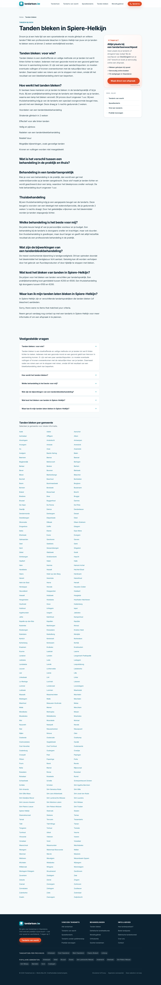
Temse (76, 815)
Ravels (76, 763)
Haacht (76, 557)
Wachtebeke (78, 845)
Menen (49, 707)
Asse (48, 449)
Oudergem (50, 750)
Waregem (22, 850)
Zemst (49, 880)
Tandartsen (55, 4)
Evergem (77, 535)
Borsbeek (50, 488)
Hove (48, 604)
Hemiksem (78, 574)
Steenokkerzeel (25, 815)
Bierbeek (77, 470)
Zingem (76, 880)
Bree (48, 496)
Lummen (50, 690)
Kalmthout (50, 617)
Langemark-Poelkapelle (82, 656)
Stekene (50, 815)
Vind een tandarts (115, 108)
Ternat (21, 819)
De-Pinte (77, 505)
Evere (49, 535)
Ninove (49, 733)
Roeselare (22, 772)
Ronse (49, 772)
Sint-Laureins (79, 798)
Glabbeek (50, 552)
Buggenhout (51, 501)
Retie (21, 768)
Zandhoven (78, 871)
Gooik (76, 552)
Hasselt (49, 569)
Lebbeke (22, 660)
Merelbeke (23, 712)
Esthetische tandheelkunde (100, 931)
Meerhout (22, 703)
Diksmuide (23, 522)
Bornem (22, 488)
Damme (76, 501)
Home (21, 17)
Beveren (50, 470)
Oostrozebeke (24, 742)
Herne (49, 582)
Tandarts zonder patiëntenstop (73, 939)
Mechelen (77, 699)
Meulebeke (23, 716)
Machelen (77, 694)
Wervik (49, 854)
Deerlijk (22, 509)
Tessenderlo (78, 819)
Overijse (77, 750)
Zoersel (22, 884)
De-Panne (50, 505)
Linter (76, 677)
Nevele (76, 725)
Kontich (22, 638)
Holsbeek (50, 595)
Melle (21, 707)
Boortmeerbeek (52, 483)
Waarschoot (23, 845)
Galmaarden (23, 539)
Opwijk (76, 742)
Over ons (121, 939)
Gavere (76, 539)
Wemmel (22, 854)
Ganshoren (50, 539)
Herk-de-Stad (24, 582)
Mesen (76, 712)
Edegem (77, 526)
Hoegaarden (51, 591)
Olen (75, 733)
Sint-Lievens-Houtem (27, 802)
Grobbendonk (52, 557)
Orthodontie (94, 939)
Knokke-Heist (79, 630)
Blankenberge (52, 475)
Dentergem (51, 513)
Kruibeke (50, 647)
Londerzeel (51, 686)
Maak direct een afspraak (123, 81)
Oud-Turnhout (52, 746)
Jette (21, 617)
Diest (76, 518)
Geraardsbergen (53, 548)
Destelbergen (24, 518)
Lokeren (77, 681)
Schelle (49, 781)
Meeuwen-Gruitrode (54, 703)
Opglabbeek (51, 742)
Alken (76, 436)
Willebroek (23, 867)
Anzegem (22, 445)
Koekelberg (51, 634)
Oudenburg (23, 750)
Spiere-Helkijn (24, 811)
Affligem (50, 436)
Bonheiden (78, 479)
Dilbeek (49, 522)
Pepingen (77, 755)
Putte (76, 759)
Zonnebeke (23, 888)
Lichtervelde (51, 669)
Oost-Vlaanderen (63, 953)
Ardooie (49, 445)
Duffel (49, 526)
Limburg (104, 953)
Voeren (76, 837)
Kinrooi (76, 625)
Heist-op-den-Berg (53, 574)
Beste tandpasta (124, 931)
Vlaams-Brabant (92, 953)
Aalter (49, 432)
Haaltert (22, 561)
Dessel (76, 513)
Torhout (49, 828)
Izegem (49, 613)
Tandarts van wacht (70, 4)
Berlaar (21, 466)
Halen (49, 561)
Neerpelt (50, 725)
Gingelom (77, 548)
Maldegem (23, 699)
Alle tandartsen (67, 927)
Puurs (21, 763)
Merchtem (77, 707)
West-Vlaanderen (78, 953)
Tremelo (77, 828)
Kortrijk (76, 643)
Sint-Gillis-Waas (25, 793)
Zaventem (23, 875)
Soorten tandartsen (97, 943)
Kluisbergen (23, 630)
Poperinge (50, 759)
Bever (21, 470)
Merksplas (50, 712)
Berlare (49, 466)
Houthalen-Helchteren (82, 600)
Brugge (76, 496)
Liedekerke (78, 669)
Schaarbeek (23, 781)
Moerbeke (77, 716)
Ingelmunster (24, 613)
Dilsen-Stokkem (79, 522)
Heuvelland (23, 591)
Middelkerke (51, 716)
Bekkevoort (51, 462)
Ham (21, 565)
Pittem (21, 759)
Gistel (21, 552)
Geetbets (50, 544)
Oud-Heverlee (24, 746)
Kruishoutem (78, 647)
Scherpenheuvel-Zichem (83, 781)
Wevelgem (50, 858)
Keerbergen (51, 625)
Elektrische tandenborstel (127, 935)
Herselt (76, 582)
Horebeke (50, 600)
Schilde (22, 785)
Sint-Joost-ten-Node (81, 793)
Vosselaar (77, 841)
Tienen (76, 824)
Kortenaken (78, 638)
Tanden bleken (102, 4)
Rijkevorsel (78, 768)
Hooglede (77, 595)
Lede (48, 660)
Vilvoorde (22, 837)
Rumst (76, 776)
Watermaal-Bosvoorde (55, 850)
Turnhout (22, 832)
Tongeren (22, 828)
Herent (21, 578)
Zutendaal (77, 893)
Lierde (49, 673)
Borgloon (77, 483)
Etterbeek (22, 535)
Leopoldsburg (79, 664)
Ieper (76, 608)
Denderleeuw (79, 509)
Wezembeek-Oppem (81, 858)
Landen (49, 656)
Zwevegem (51, 897)
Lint (48, 677)
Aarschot (77, 432)
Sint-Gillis (77, 789)
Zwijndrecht (78, 897)
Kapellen (50, 621)
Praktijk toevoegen (116, 113)
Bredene (22, 496)
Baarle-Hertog (52, 453)
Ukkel (49, 832)
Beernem (22, 457)
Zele (75, 875)
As (20, 449)
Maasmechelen (52, 694)
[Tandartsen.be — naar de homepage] (29, 4)
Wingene (50, 867)
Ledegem (77, 660)
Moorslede (50, 720)
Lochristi (50, 681)
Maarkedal (78, 690)
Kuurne (21, 651)
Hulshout (22, 608)
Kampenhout (78, 617)
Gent (21, 548)
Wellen (76, 850)
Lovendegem (79, 686)
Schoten (50, 785)
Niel (20, 729)
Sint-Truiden (78, 806)
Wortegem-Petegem (26, 871)
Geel (20, 544)
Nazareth (22, 725)
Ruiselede (50, 776)
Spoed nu (135, 4)
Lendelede (23, 664)
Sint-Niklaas (78, 802)
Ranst (49, 763)
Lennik (49, 664)
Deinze (49, 509)
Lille (75, 673)
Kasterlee (22, 625)
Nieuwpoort (78, 729)
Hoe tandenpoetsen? (125, 927)
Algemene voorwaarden (116, 973)
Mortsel (76, 720)
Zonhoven (77, 884)
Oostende (22, 737)
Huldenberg (78, 604)
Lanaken (22, 656)
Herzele (49, 587)
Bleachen (77, 475)
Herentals (50, 578)
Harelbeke (23, 569)
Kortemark (50, 638)
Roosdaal (77, 772)
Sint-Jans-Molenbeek (54, 793)
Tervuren (50, 819)
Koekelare (22, 634)
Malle (49, 699)
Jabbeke (77, 613)
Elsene (49, 531)
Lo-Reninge (23, 681)
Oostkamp (78, 737)
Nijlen (21, 733)
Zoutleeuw (78, 888)
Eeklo (21, 531)
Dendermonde (24, 513)
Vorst (48, 841)
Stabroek (50, 811)
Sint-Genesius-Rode (54, 789)
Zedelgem (50, 875)
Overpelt (22, 755)
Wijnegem (77, 862)
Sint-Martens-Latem (54, 802)
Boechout (50, 479)
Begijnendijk (23, 462)
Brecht (76, 492)
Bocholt (22, 479)
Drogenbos (23, 526)
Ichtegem (50, 608)
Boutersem (78, 488)
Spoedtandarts (87, 4)
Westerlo (77, 854)
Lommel (22, 686)
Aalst (21, 432)
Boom (21, 483)
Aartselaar (23, 436)
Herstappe (23, 587)
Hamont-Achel (79, 565)
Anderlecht (51, 440)
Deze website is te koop (134, 973)
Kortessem (50, 643)
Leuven (22, 669)
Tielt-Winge (51, 824)
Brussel (21, 501)
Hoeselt (22, 595)
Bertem (76, 466)
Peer (48, 755)
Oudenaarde (78, 746)
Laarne (76, 651)
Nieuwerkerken (52, 729)
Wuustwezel (51, 871)
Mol (20, 720)
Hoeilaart (77, 591)
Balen (76, 453)
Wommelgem (78, 867)
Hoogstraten (23, 600)
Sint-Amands (24, 789)
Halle (75, 561)
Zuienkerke (23, 893)
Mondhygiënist (117, 4)
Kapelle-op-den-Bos (26, 621)
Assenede (77, 449)
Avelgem (22, 453)
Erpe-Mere (78, 531)
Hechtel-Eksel (79, 569)
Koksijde (77, 634)
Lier (20, 673)
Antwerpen (78, 440)
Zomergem (51, 884)
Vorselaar (22, 841)
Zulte (48, 893)
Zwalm (21, 897)
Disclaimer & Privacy (99, 973)
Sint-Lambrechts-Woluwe (56, 798)
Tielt (20, 824)
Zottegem (50, 888)
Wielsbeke (50, 862)
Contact (121, 943)
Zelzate (22, 880)
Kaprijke (77, 621)
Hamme (49, 565)
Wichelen (22, 862)
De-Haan (22, 505)
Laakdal (49, 651)
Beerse (49, 457)
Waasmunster (52, 845)
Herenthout (78, 578)
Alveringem (23, 440)
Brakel (21, 492)
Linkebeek (23, 677)
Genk (76, 544)
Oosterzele (51, 737)
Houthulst (22, 604)
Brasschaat (51, 492)
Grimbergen (23, 557)
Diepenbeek (51, 518)
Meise (76, 703)
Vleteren (50, 837)
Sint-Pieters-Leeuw (26, 806)
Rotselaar (22, 776)
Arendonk (77, 445)
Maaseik (22, 694)
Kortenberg (23, 643)
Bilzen (21, 475)
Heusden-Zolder (80, 587)
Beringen (77, 462)
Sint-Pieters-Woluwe (54, 806)
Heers (21, 574)
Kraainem (22, 647)
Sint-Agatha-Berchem (82, 785)
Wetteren (22, 858)
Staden (76, 811)
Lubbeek (22, 690)
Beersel (76, 457)
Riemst (49, 768)
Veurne (76, 832)
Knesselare (51, 630)
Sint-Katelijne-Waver (26, 798)
